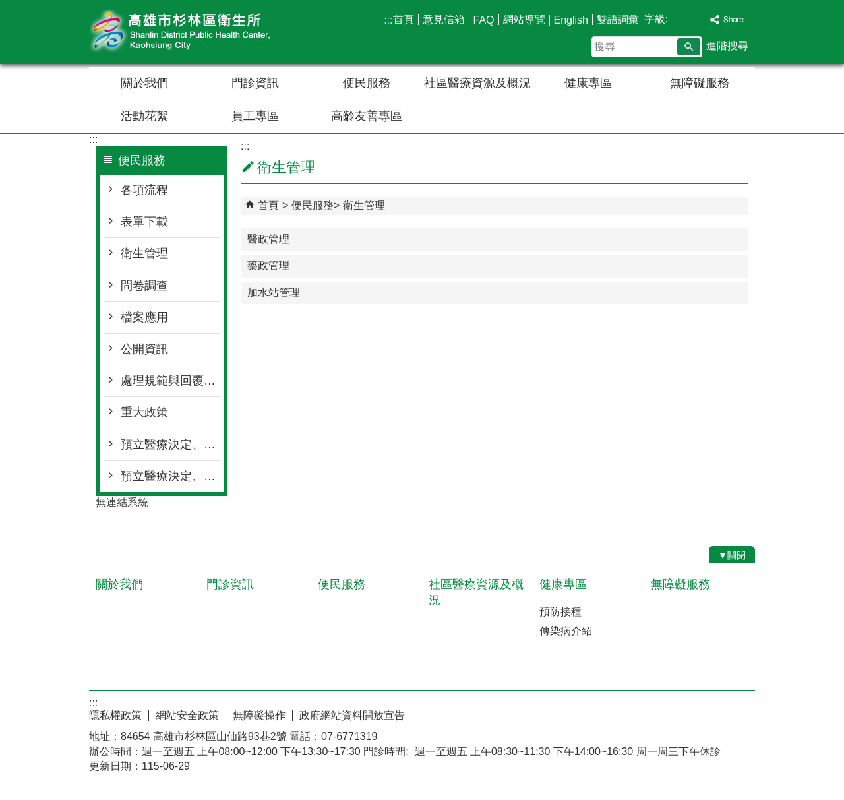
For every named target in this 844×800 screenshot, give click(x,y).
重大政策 (144, 412)
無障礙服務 (699, 83)
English (571, 20)
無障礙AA (707, 713)
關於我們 (144, 83)
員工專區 (255, 116)
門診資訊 (255, 83)
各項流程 (144, 190)
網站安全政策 (187, 715)
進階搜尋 (727, 45)
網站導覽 (524, 19)
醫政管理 (268, 239)
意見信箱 (444, 19)
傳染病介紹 (565, 630)
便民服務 (366, 83)
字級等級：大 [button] (700, 18)
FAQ (484, 20)
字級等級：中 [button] (686, 18)
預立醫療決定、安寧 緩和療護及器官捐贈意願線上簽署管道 (170, 444)
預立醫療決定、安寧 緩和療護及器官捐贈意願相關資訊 (170, 476)
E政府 (642, 712)
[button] (688, 46)
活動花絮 (144, 116)
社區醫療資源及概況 (477, 83)
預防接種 (560, 611)
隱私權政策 (115, 715)
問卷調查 (144, 285)
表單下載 (144, 221)
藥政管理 (268, 265)
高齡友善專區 (366, 116)
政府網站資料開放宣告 (352, 715)
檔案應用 (144, 317)
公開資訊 (144, 348)
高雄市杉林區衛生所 (200, 32)
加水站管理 (273, 292)
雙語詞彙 (618, 19)
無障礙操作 (259, 715)
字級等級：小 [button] (673, 18)
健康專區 (588, 83)
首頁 (403, 19)
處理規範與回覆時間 (170, 380)
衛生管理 (144, 253)
